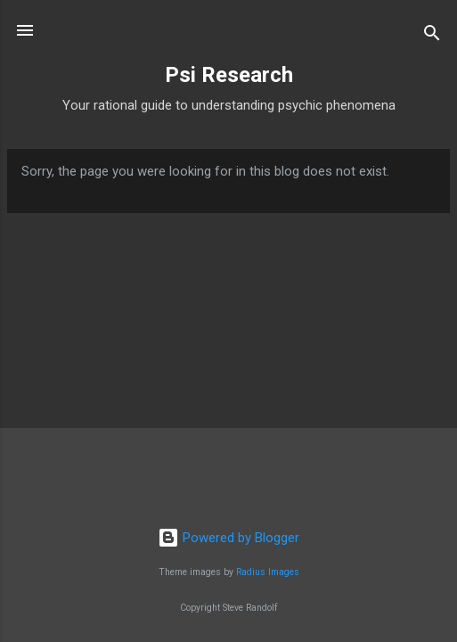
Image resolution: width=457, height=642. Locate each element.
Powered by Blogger (228, 538)
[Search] (432, 36)
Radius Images (267, 572)
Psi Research (229, 74)
